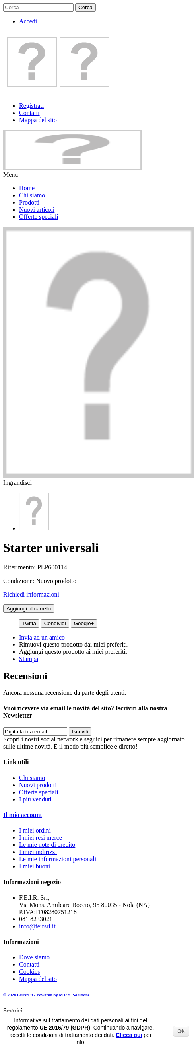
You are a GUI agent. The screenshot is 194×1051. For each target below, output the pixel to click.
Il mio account (22, 814)
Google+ (84, 623)
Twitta (29, 623)
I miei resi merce (40, 837)
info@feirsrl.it (37, 926)
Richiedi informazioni (31, 594)
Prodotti (29, 202)
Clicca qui (129, 1035)
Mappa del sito (38, 120)
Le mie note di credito (47, 844)
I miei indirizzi (38, 851)
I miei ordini (35, 830)
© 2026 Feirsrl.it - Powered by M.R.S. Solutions (46, 995)
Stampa (28, 658)
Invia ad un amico (42, 637)
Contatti (29, 112)
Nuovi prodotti (38, 785)
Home (27, 188)
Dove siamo (34, 957)
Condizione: (19, 580)
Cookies (29, 971)
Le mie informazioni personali (57, 859)
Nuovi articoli (36, 209)
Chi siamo (32, 195)
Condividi (55, 623)
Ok (181, 1031)
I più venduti (35, 799)
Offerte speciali (38, 216)
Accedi (28, 21)
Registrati (31, 105)
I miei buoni (34, 866)
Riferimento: (20, 567)
